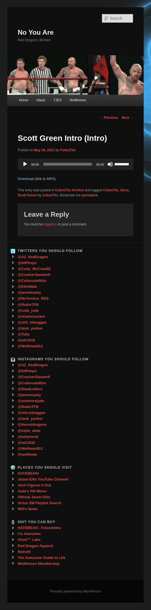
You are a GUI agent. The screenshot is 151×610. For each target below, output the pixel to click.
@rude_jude (28, 310)
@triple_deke (29, 431)
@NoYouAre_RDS (33, 298)
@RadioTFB (28, 304)
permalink (90, 195)
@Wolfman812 (30, 346)
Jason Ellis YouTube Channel (43, 479)
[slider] (67, 164)
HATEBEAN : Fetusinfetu (39, 528)
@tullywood (28, 437)
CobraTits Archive (69, 190)
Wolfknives (78, 100)
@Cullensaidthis (32, 280)
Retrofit (24, 552)
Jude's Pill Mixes (32, 491)
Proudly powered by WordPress (75, 591)
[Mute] (110, 164)
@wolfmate (27, 454)
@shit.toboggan (32, 413)
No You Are (36, 32)
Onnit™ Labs (29, 539)
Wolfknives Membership (39, 563)
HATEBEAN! (28, 473)
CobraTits (68, 150)
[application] (75, 164)
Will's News (28, 509)
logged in (50, 224)
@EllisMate (27, 286)
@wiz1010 (26, 340)
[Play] (25, 164)
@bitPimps (27, 263)
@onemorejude (31, 401)
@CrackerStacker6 (34, 275)
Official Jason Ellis (34, 497)
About (40, 100)
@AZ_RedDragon (33, 257)
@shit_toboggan (32, 322)
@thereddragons (32, 424)
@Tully (24, 334)
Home (23, 100)
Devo (124, 190)
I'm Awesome (29, 534)
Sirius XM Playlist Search (39, 503)
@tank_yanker (30, 328)
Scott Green (27, 195)
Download (26, 179)
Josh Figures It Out (34, 485)
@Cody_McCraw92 (34, 269)
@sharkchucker (31, 316)
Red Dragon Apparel (35, 546)
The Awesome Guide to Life (42, 558)
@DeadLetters (30, 389)
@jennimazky (29, 292)
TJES (57, 100)
